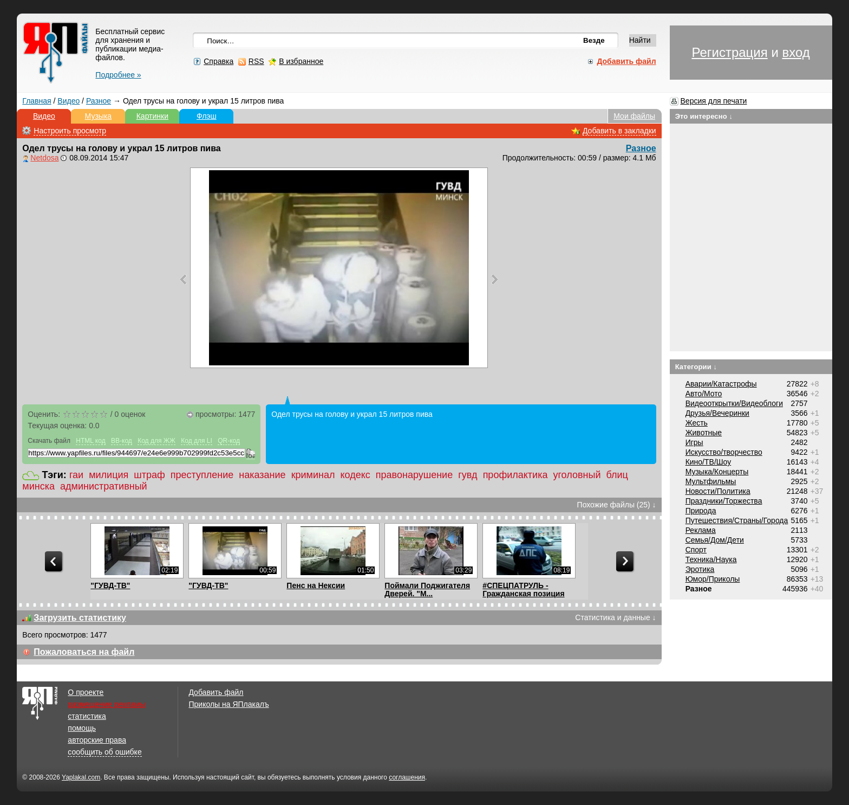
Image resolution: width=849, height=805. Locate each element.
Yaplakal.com (81, 777)
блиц (617, 475)
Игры (694, 442)
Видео (68, 100)
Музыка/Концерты (717, 471)
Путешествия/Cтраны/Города (736, 520)
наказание (262, 475)
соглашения (407, 777)
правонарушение (414, 475)
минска (38, 486)
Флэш (207, 116)
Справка (218, 61)
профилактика (515, 475)
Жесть (696, 422)
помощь (82, 728)
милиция (108, 475)
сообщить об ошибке (104, 752)
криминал (313, 475)
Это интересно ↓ (704, 116)
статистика (87, 716)
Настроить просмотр (70, 130)
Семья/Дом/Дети (714, 540)
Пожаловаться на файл (84, 651)
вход (795, 52)
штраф (149, 475)
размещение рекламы (106, 704)
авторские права (97, 740)
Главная (36, 100)
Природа (700, 510)
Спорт (696, 549)
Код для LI (196, 441)
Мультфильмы (710, 481)
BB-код (121, 441)
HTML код (90, 441)
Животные (703, 432)
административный (103, 486)
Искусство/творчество (723, 452)
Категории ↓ (696, 367)
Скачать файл (49, 441)
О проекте (85, 692)
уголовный (576, 475)
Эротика (700, 569)
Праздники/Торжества (723, 501)
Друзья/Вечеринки (717, 413)
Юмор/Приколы (712, 579)
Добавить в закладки (619, 130)
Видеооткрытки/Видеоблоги (734, 403)
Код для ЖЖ (156, 441)
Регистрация (729, 52)
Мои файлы (634, 116)
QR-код (229, 441)
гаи (76, 475)
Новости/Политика (717, 491)
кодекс (355, 475)
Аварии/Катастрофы (721, 383)
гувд (467, 475)
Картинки (152, 116)
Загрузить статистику (80, 617)
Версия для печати (714, 100)
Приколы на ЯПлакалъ (228, 704)
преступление (202, 475)
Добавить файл (215, 692)
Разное (98, 100)
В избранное (301, 61)
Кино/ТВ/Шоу (708, 462)
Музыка (98, 116)
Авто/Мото (703, 393)
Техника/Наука (711, 559)
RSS (256, 61)
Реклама (700, 530)
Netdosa (44, 157)
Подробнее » (118, 74)
